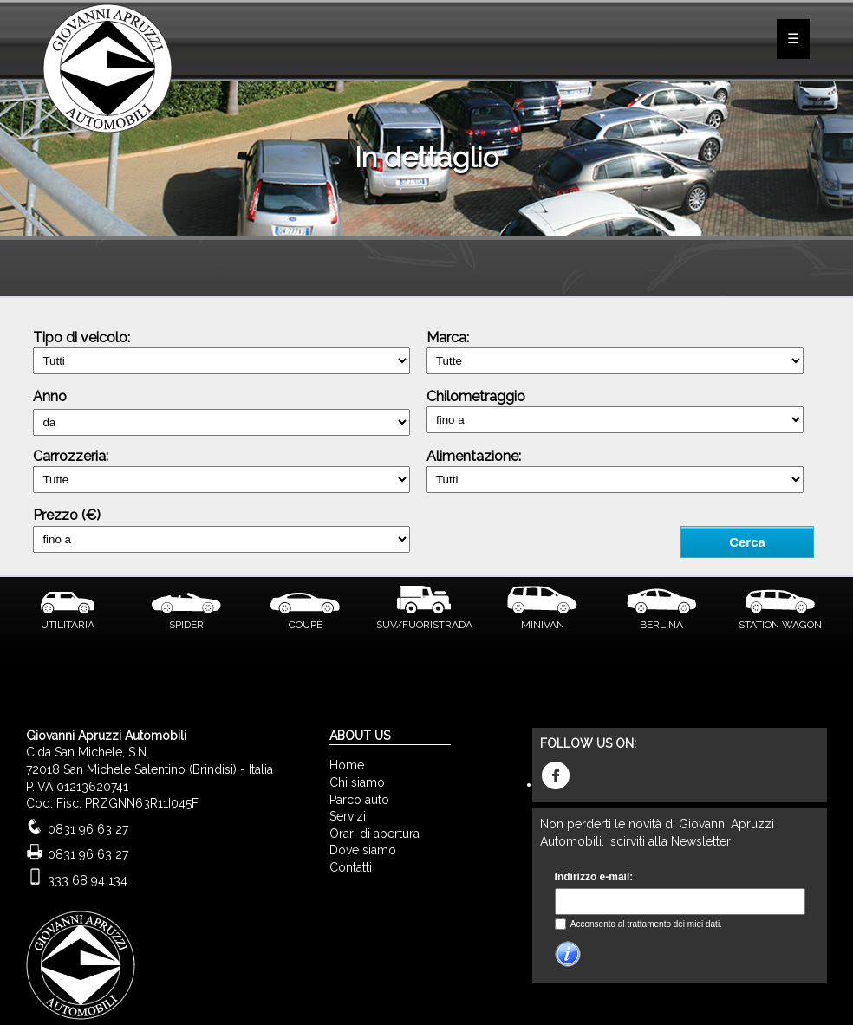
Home (346, 765)
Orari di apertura (374, 833)
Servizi (347, 816)
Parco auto (359, 800)
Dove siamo (362, 850)
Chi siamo (357, 782)
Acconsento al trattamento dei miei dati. (645, 924)
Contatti (350, 867)
